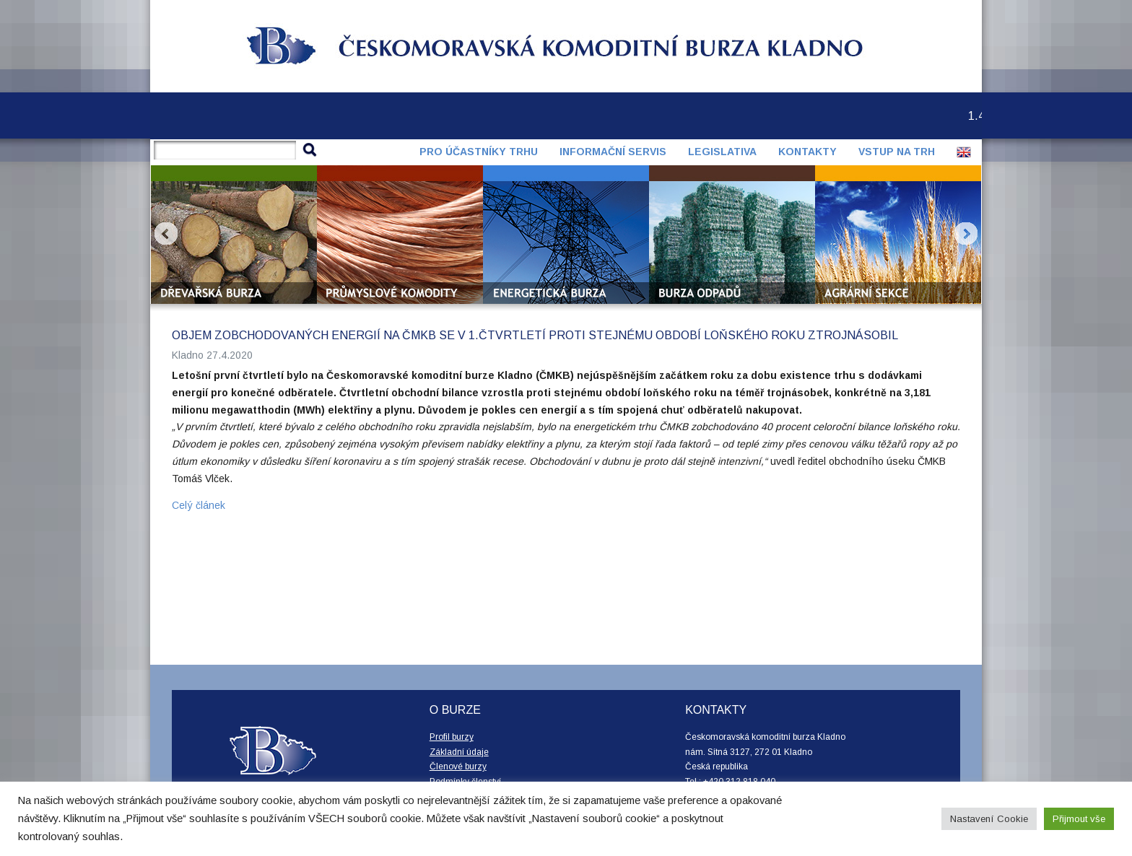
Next (966, 233)
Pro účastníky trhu (478, 151)
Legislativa (722, 151)
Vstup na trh (896, 151)
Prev (166, 233)
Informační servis (613, 151)
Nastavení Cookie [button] (989, 818)
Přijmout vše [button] (1079, 818)
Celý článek (198, 505)
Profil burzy (452, 737)
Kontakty (807, 151)
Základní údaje (459, 752)
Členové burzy (458, 766)
